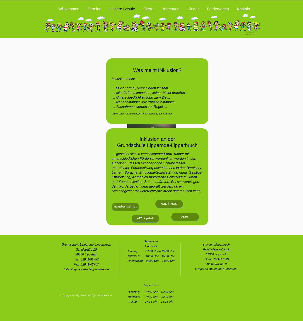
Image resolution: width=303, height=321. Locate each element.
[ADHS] (185, 217)
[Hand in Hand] (169, 204)
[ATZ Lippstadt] (145, 218)
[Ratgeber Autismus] (125, 207)
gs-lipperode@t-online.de (91, 269)
